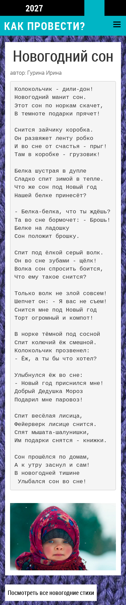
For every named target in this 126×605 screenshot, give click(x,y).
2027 (34, 8)
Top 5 (8, 8)
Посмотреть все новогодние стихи (51, 593)
